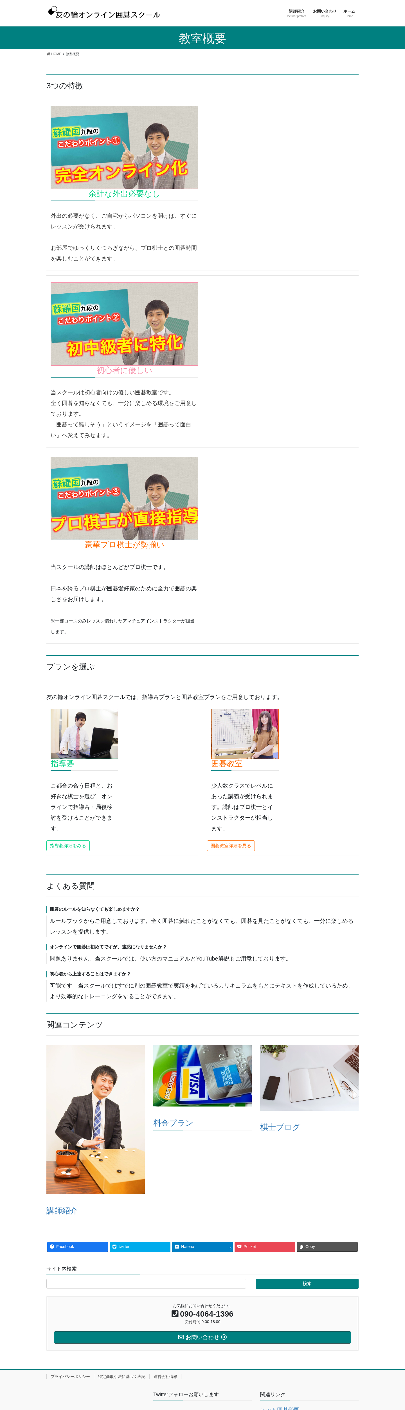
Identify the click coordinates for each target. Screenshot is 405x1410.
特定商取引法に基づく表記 (121, 1376)
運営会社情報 (165, 1376)
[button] (68, 845)
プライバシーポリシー (70, 1376)
